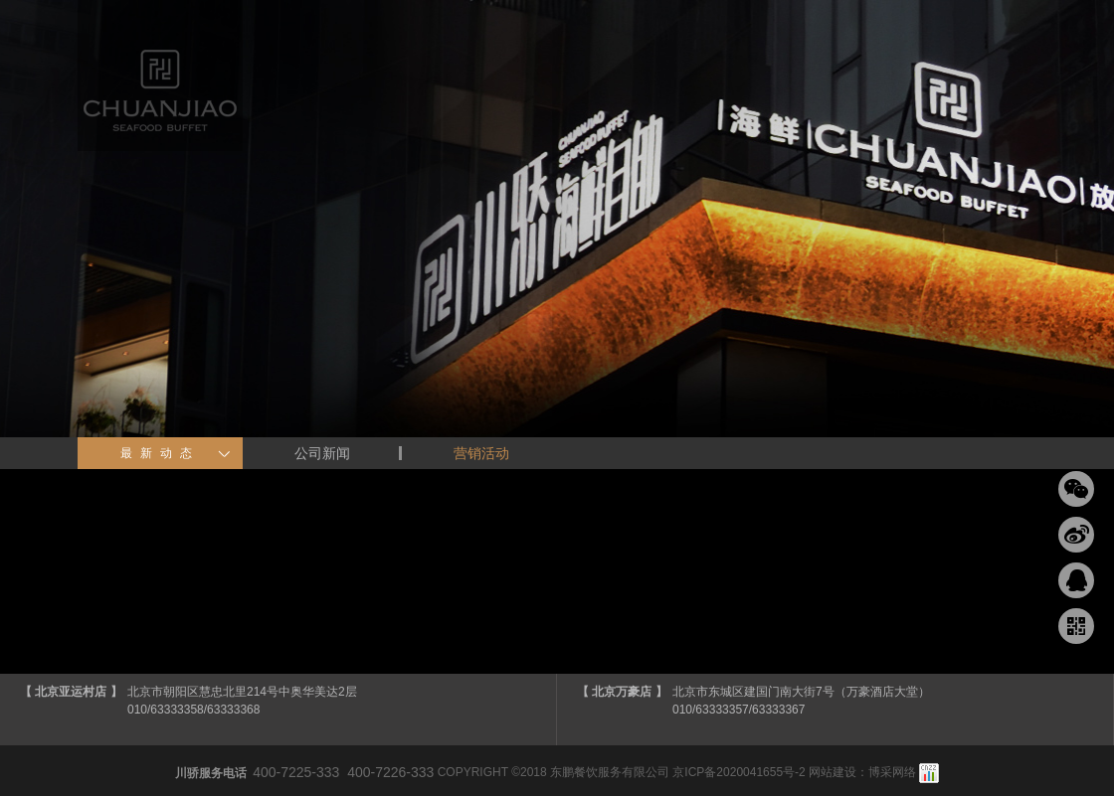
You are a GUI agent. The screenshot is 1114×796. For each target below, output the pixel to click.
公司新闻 (322, 453)
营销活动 (481, 453)
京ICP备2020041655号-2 (738, 772)
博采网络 (892, 772)
